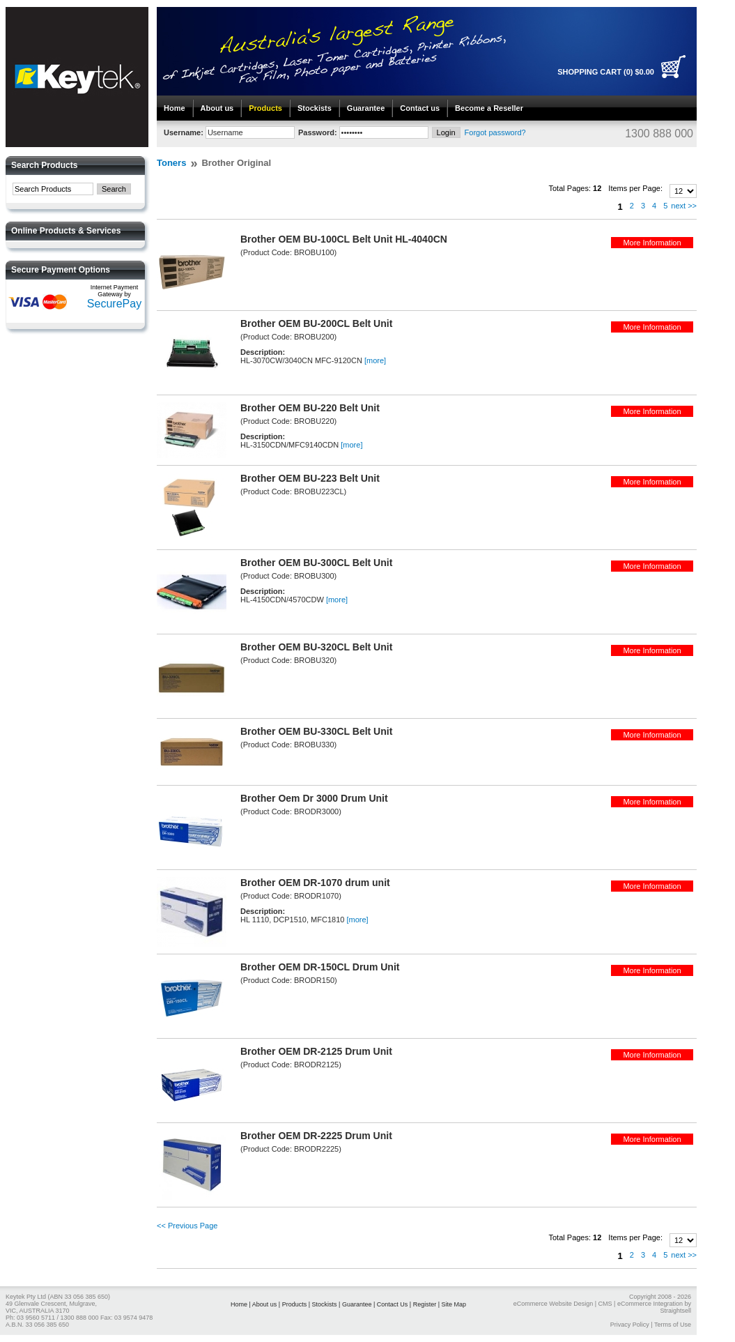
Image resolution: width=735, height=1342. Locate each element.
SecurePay (114, 304)
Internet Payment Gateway (115, 291)
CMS (605, 1303)
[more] (375, 360)
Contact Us (392, 1304)
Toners (171, 163)
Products (265, 108)
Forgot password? (495, 132)
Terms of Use (672, 1324)
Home (174, 108)
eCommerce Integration (650, 1303)
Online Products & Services (66, 231)
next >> (684, 205)
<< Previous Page (187, 1225)
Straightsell (675, 1310)
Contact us (420, 108)
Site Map (454, 1304)
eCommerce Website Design (553, 1303)
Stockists (314, 108)
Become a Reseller (489, 108)
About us (217, 108)
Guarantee (366, 108)
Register (425, 1304)
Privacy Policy (629, 1324)
